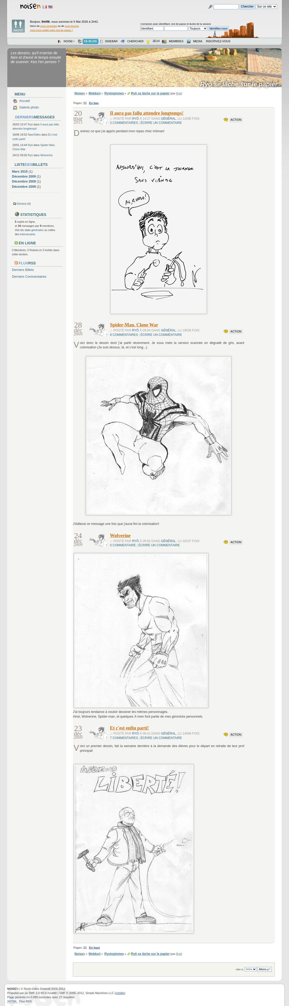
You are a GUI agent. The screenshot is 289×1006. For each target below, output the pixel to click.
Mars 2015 (20, 171)
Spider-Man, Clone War (134, 325)
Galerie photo (29, 107)
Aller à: (240, 969)
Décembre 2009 (24, 176)
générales (37, 230)
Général (22, 203)
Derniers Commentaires (29, 276)
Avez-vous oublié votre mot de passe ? (51, 30)
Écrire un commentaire (161, 123)
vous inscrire (72, 26)
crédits (120, 993)
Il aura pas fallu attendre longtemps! (146, 113)
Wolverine (46, 155)
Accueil (24, 101)
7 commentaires (124, 738)
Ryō (30, 124)
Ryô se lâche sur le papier (240, 84)
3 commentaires (124, 123)
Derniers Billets (23, 270)
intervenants (27, 234)
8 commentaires (124, 335)
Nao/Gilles (34, 134)
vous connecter (48, 26)
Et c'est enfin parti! (129, 728)
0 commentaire (123, 545)
